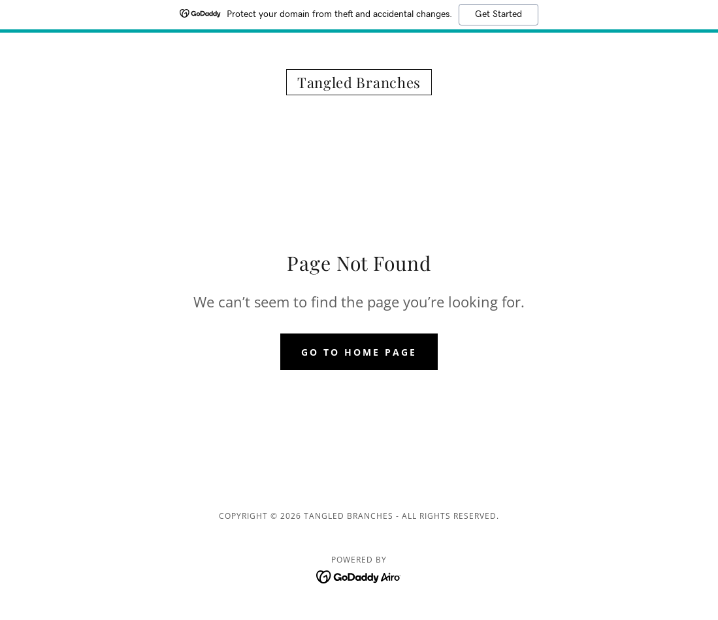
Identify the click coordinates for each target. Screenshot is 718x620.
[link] (359, 84)
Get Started (498, 14)
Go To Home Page (359, 352)
